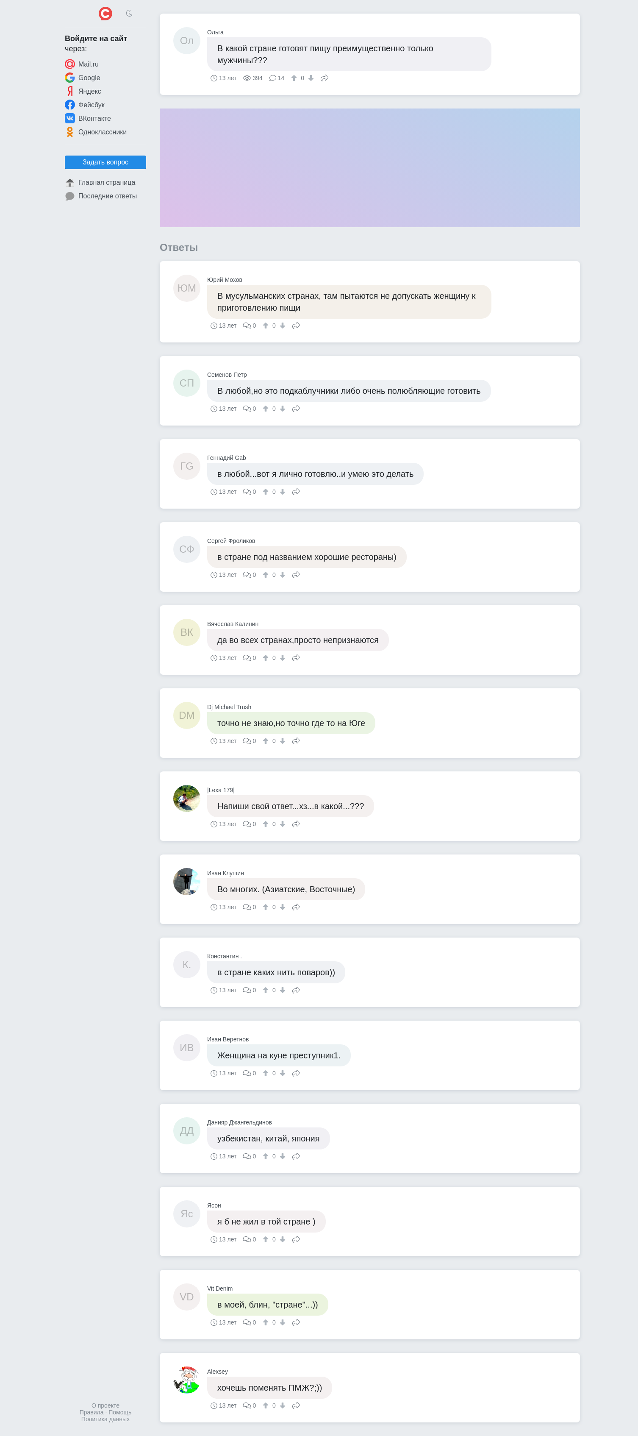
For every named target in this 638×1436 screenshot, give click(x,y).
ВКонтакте (88, 118)
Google (82, 77)
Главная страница (100, 183)
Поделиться (324, 77)
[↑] (295, 78)
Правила (92, 1412)
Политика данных (105, 1419)
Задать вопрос (105, 162)
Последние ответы (101, 196)
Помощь (119, 1412)
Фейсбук (85, 105)
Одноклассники (96, 132)
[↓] (310, 78)
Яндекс (83, 91)
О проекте (105, 1405)
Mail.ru (82, 64)
